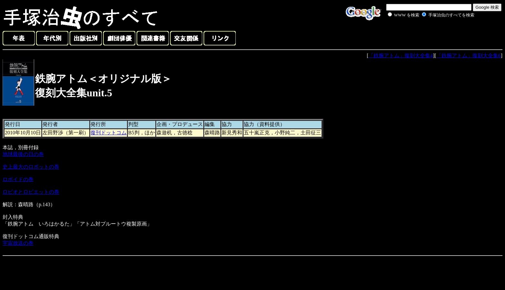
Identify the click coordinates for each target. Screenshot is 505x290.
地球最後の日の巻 (23, 154)
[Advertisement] (424, 33)
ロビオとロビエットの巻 (31, 192)
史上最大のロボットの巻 (31, 166)
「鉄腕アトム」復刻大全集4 (400, 55)
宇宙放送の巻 (18, 243)
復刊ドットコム (109, 132)
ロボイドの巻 (18, 179)
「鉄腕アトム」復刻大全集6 (468, 55)
